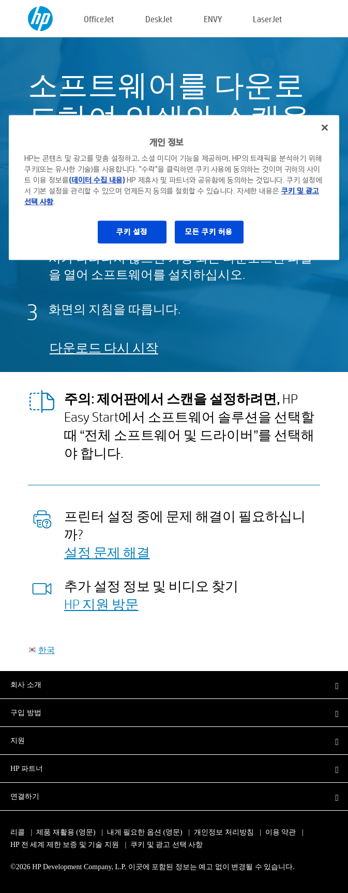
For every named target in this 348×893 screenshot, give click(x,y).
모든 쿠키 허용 (209, 231)
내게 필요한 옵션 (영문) (145, 832)
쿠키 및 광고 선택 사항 (166, 845)
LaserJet (267, 19)
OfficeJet (99, 19)
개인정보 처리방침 (224, 832)
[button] (174, 684)
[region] (174, 187)
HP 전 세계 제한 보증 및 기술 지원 (64, 845)
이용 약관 (280, 832)
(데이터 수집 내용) (97, 180)
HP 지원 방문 (101, 604)
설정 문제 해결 (107, 552)
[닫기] (324, 127)
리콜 (17, 832)
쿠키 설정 (131, 231)
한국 (46, 650)
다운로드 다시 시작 (104, 347)
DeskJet (159, 19)
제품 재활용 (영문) (65, 832)
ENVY (213, 19)
